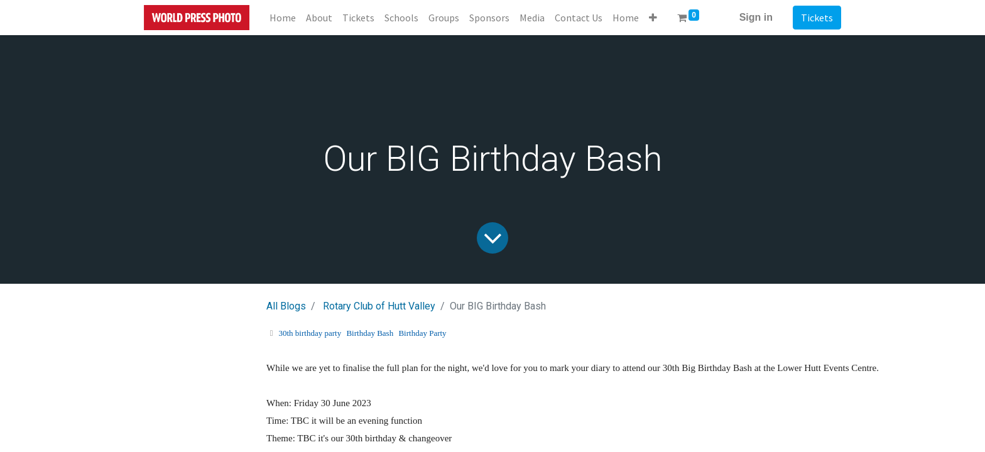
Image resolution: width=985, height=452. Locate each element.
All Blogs (286, 306)
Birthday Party (422, 333)
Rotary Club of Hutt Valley (379, 306)
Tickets (817, 17)
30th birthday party (310, 333)
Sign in (756, 17)
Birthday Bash (369, 333)
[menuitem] (282, 17)
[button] (653, 17)
